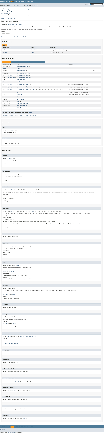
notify (16, 115)
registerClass (21, 103)
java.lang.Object (5, 13)
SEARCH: (87, 4)
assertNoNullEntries (23, 66)
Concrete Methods (39, 62)
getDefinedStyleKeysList (24, 77)
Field (10, 5)
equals (19, 70)
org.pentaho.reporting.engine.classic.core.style (18, 9)
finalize (5, 115)
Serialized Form (25, 36)
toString (19, 107)
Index (28, 1)
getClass (11, 115)
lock (18, 101)
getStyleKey (20, 84)
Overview (2, 1)
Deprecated (23, 1)
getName (19, 81)
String (5, 52)
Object (8, 23)
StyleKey (9, 75)
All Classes (3, 3)
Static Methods (16, 62)
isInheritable (21, 97)
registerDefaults (22, 105)
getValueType (20, 92)
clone (18, 68)
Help (32, 1)
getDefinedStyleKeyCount (24, 73)
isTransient (20, 99)
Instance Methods (27, 62)
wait (27, 115)
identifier (34, 49)
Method (19, 5)
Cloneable (12, 18)
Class (33, 86)
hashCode (19, 94)
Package (8, 1)
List (8, 77)
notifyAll (22, 115)
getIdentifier (21, 79)
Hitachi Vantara (11, 432)
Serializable (5, 18)
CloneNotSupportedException (28, 336)
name (32, 52)
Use (16, 1)
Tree (18, 1)
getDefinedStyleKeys (23, 75)
